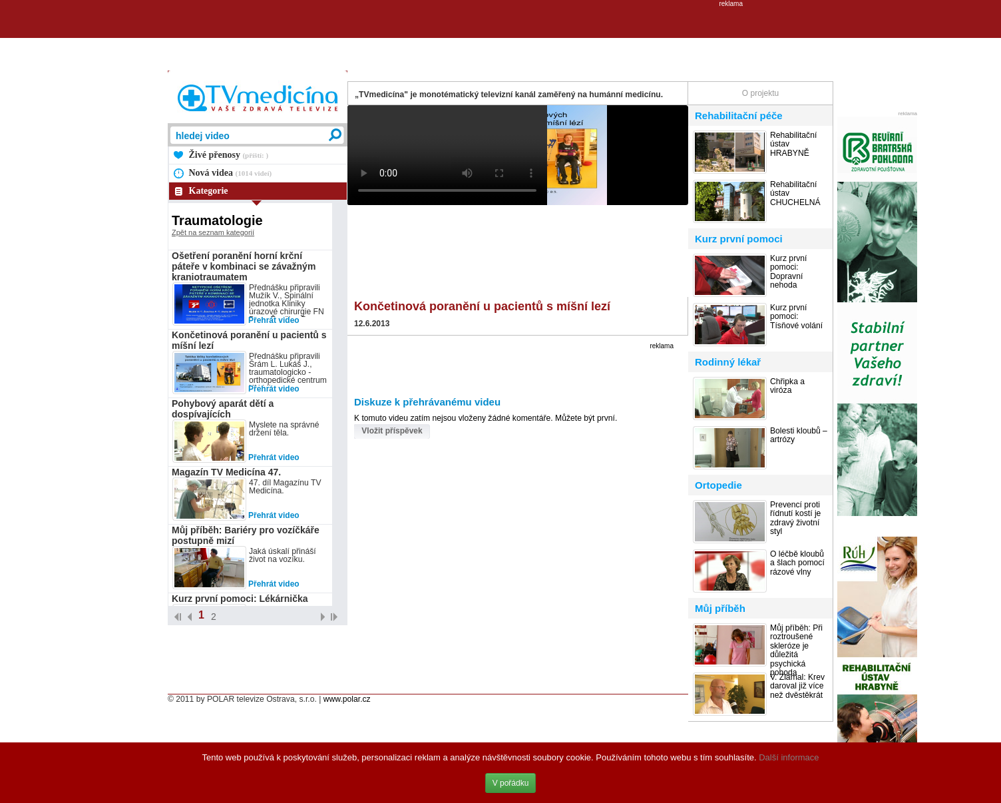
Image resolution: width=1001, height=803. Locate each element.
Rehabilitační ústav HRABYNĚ (793, 144)
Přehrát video (274, 320)
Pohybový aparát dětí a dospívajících (223, 408)
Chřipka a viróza (787, 386)
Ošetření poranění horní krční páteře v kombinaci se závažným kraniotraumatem (243, 266)
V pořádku (511, 783)
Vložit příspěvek (391, 430)
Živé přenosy (229, 155)
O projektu (760, 93)
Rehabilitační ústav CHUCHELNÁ (795, 193)
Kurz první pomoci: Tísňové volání (796, 317)
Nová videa (230, 173)
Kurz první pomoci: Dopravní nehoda (788, 272)
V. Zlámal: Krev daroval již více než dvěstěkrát (797, 686)
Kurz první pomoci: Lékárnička (240, 598)
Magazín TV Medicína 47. (226, 472)
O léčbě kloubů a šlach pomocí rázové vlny (797, 563)
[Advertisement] (500, 37)
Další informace (789, 757)
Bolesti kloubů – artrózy (798, 435)
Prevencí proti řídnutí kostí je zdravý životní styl (795, 518)
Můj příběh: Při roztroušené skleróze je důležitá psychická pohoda (796, 650)
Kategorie (208, 191)
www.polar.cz (347, 699)
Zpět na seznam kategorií (213, 232)
